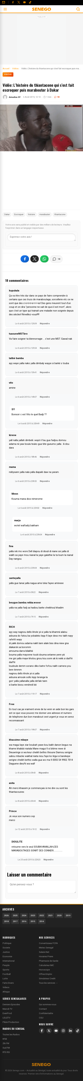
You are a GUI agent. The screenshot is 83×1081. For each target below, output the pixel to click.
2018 (6, 921)
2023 (32, 915)
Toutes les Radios (11, 1034)
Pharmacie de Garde (48, 961)
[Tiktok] (30, 2)
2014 (41, 921)
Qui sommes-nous (47, 1004)
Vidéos (8, 74)
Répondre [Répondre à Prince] (45, 829)
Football (7, 974)
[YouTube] (24, 2)
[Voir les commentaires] (56, 259)
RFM (5, 1039)
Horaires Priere (46, 956)
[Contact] (3, 2)
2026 (6, 915)
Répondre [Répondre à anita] (44, 801)
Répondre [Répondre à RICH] (45, 694)
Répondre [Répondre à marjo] (50, 534)
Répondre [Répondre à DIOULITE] (48, 859)
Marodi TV (7, 1009)
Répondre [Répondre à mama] (45, 481)
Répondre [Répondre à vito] (45, 397)
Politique (7, 943)
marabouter (44, 214)
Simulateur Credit (47, 978)
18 (56, 97)
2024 (24, 915)
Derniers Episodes (11, 1004)
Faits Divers (8, 983)
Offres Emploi (45, 974)
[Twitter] (18, 2)
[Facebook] (13, 2)
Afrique (6, 992)
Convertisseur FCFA (48, 943)
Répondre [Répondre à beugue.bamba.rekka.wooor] (44, 616)
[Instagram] (63, 1030)
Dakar (7, 214)
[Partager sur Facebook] (25, 258)
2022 (41, 915)
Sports (6, 969)
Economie (7, 956)
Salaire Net (44, 952)
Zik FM (6, 1043)
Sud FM (6, 1048)
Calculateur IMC (46, 965)
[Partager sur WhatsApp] (44, 258)
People (6, 965)
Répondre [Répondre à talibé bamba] (45, 372)
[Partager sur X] (34, 258)
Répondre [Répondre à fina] (45, 568)
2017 (15, 921)
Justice (6, 952)
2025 (15, 915)
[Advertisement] (41, 39)
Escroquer (18, 214)
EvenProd (7, 1013)
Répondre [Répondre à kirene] (45, 457)
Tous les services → (48, 983)
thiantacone (59, 214)
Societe (6, 947)
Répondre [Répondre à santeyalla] (44, 592)
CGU (41, 1017)
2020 (59, 915)
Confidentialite (46, 1013)
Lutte (5, 978)
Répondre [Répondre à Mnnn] (47, 508)
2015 (32, 921)
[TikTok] (77, 1030)
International (9, 961)
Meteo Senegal (46, 947)
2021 (50, 915)
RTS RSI (6, 1052)
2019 (68, 915)
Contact (43, 1009)
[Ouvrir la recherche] (78, 9)
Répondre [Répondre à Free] (45, 729)
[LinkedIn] (70, 1030)
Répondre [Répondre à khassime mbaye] (44, 772)
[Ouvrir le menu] (5, 9)
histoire (31, 214)
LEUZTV (6, 1017)
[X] (49, 1030)
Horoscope (44, 969)
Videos (6, 987)
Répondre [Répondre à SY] (47, 423)
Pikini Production (11, 1022)
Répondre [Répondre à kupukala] (45, 323)
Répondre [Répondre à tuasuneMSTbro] (45, 348)
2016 (24, 921)
